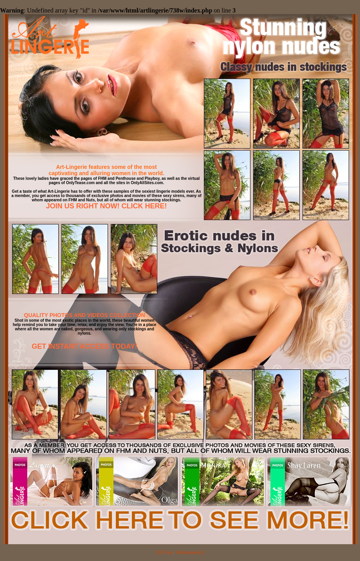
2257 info (164, 552)
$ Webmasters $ (190, 552)
